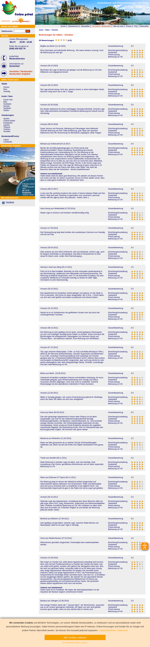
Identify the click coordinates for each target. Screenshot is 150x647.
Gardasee (7, 104)
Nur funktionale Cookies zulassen (75, 642)
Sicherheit (14, 66)
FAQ (136, 26)
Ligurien (6, 125)
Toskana (6, 127)
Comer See (8, 100)
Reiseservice (73, 26)
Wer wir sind (118, 26)
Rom (5, 89)
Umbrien (6, 129)
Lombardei (7, 142)
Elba (5, 102)
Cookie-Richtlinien (107, 630)
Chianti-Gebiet (9, 121)
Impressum (123, 630)
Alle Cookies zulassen (75, 637)
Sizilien (6, 110)
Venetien (7, 131)
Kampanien (8, 123)
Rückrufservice (17, 58)
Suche (63, 26)
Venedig (6, 91)
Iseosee (6, 106)
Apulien (6, 119)
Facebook (10, 202)
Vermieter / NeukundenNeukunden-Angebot (20, 72)
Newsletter (85, 26)
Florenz (6, 87)
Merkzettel (144, 26)
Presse (128, 26)
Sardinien (7, 108)
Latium (6, 140)
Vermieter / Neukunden (101, 26)
